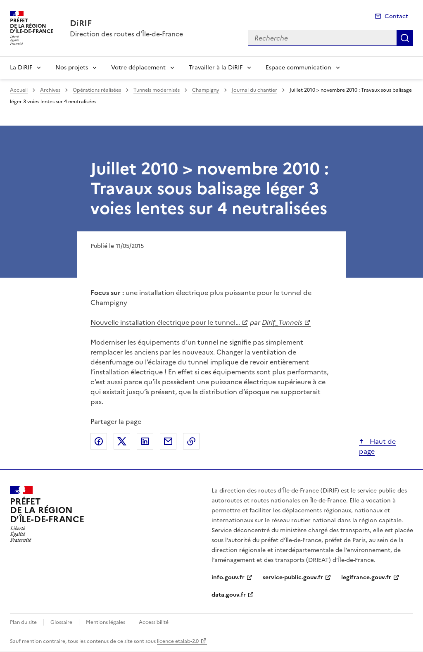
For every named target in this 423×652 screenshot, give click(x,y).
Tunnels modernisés (156, 90)
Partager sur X (122, 441)
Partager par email (168, 441)
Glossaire (61, 622)
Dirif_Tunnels (282, 322)
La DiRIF (21, 67)
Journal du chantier (254, 90)
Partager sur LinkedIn (145, 441)
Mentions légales (105, 622)
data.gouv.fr (229, 594)
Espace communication (298, 67)
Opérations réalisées (97, 90)
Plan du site (23, 622)
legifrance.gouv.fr (366, 577)
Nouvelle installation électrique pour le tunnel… (165, 322)
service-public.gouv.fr (293, 577)
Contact (396, 16)
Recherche (405, 38)
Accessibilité (154, 622)
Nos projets (71, 67)
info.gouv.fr (228, 577)
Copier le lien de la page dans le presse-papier (191, 441)
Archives (50, 90)
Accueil (19, 90)
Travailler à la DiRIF (215, 67)
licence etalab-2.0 (178, 641)
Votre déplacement (138, 67)
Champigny (205, 90)
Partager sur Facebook (98, 441)
